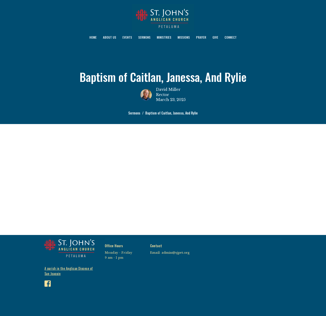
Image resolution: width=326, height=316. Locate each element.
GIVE (215, 37)
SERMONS (144, 37)
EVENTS (127, 37)
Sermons (134, 113)
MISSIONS (184, 37)
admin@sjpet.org (175, 253)
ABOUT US (109, 37)
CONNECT (231, 37)
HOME (93, 37)
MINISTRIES (164, 37)
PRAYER (201, 37)
